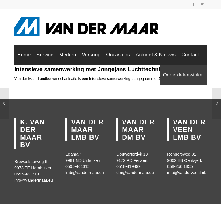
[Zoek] (154, 75)
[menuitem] (24, 55)
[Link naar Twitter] (202, 4)
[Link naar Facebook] (193, 4)
